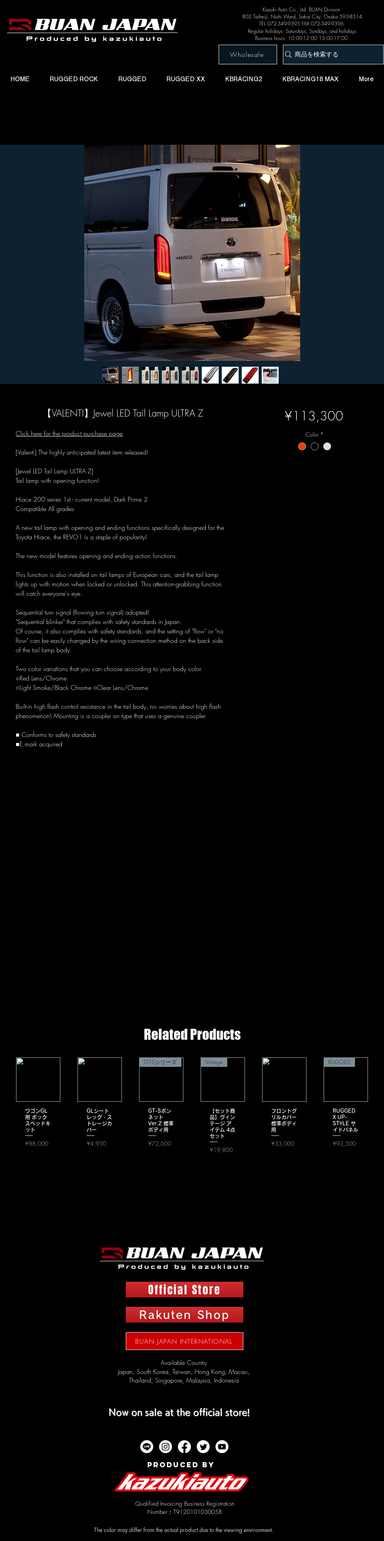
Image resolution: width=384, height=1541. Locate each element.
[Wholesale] (248, 54)
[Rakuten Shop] (184, 1315)
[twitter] (203, 1446)
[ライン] (146, 1446)
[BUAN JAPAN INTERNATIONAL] (184, 1341)
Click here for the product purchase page (69, 433)
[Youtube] (222, 1446)
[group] (192, 1120)
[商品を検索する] (333, 54)
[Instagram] (165, 1446)
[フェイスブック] (184, 1446)
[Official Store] (184, 1289)
